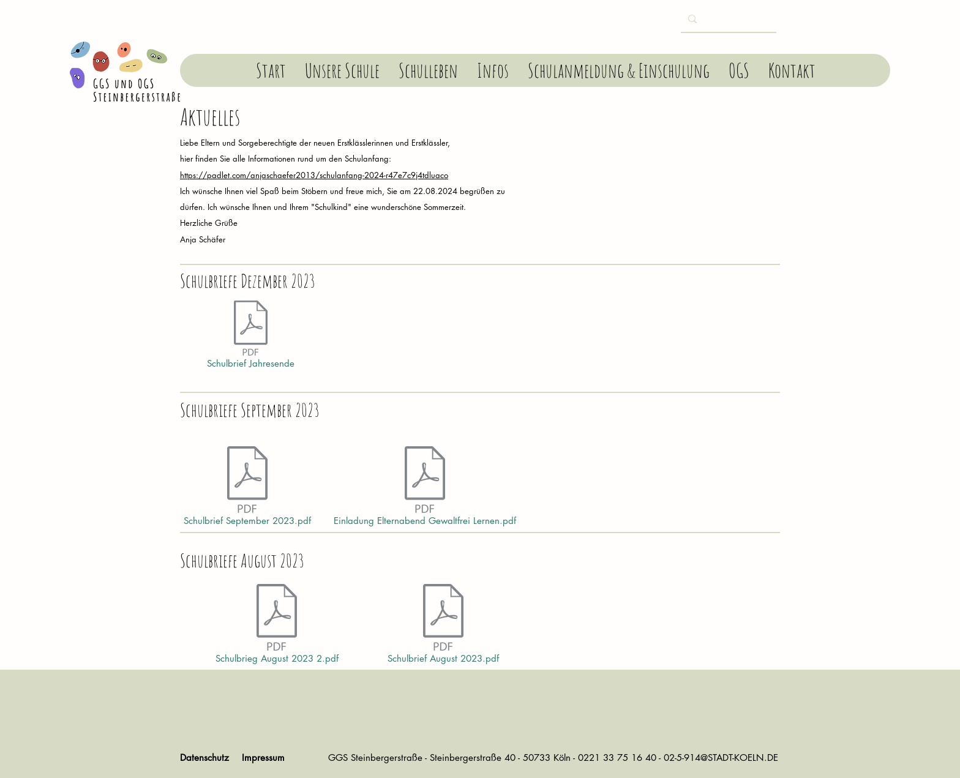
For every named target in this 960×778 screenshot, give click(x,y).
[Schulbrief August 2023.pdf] (443, 627)
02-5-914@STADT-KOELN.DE (721, 757)
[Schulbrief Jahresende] (250, 338)
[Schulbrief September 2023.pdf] (247, 489)
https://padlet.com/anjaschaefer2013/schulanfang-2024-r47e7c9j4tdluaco (314, 175)
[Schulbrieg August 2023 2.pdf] (276, 627)
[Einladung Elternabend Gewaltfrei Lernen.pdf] (424, 489)
